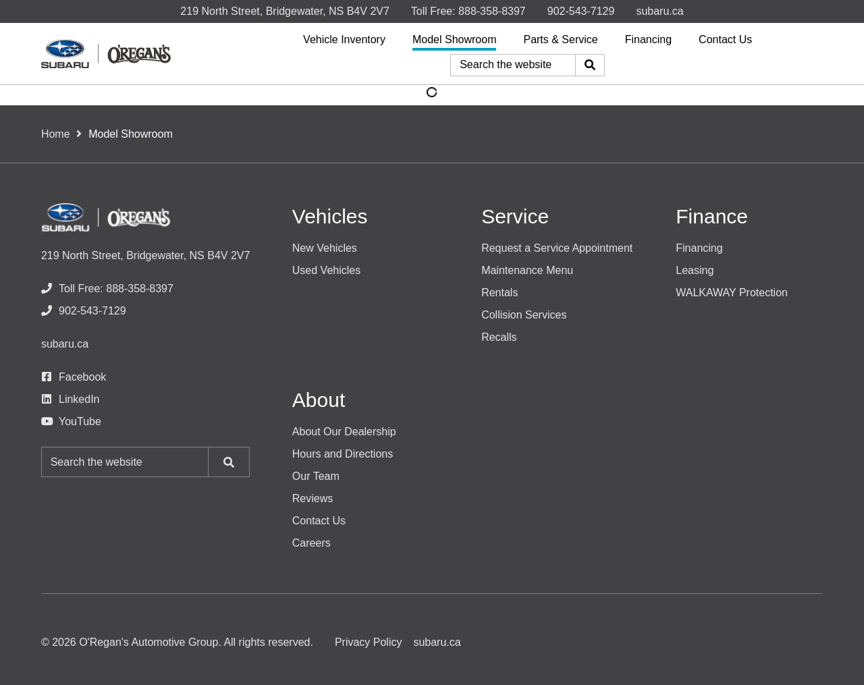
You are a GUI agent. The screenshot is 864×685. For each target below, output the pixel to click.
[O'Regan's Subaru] (106, 53)
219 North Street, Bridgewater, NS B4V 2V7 (284, 11)
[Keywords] (513, 65)
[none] (468, 11)
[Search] (590, 65)
